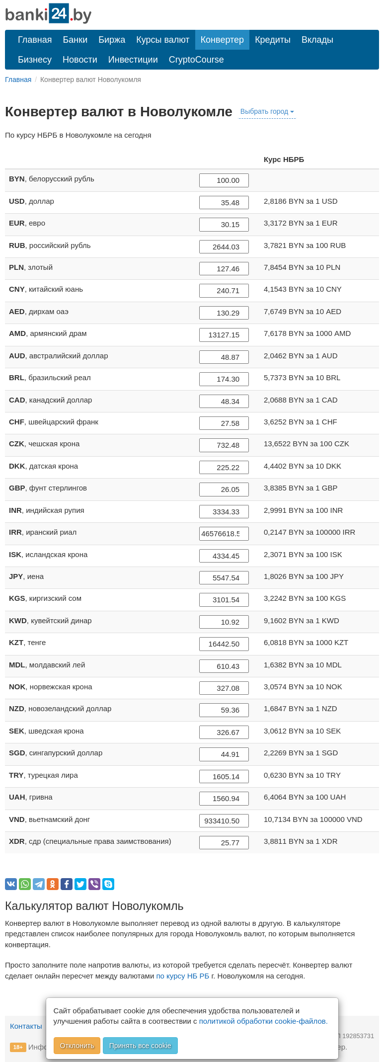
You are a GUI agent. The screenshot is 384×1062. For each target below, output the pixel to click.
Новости (80, 60)
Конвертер (222, 40)
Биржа (111, 40)
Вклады (317, 40)
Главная (35, 40)
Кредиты (273, 40)
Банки (75, 40)
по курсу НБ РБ (182, 976)
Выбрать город (267, 111)
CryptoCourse (196, 60)
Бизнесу (35, 60)
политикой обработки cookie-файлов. (263, 1021)
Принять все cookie (140, 1046)
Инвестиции (133, 60)
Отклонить (77, 1046)
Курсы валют (162, 40)
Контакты (26, 1026)
